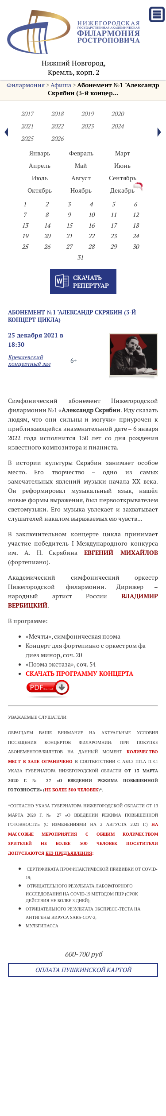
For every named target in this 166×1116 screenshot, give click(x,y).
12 (135, 215)
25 (25, 247)
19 (25, 236)
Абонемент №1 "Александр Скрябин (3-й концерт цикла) (72, 316)
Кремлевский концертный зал (29, 360)
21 (69, 236)
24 (135, 236)
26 (47, 247)
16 (91, 225)
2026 (57, 139)
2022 (57, 126)
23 (113, 236)
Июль (40, 178)
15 (69, 225)
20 (47, 236)
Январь (39, 153)
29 (113, 247)
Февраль (81, 153)
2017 (27, 114)
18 (135, 225)
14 (47, 225)
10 (91, 215)
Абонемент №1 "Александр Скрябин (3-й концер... (103, 89)
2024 (117, 126)
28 (91, 247)
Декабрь (122, 190)
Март (122, 153)
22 (91, 236)
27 (69, 247)
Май (81, 166)
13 (25, 225)
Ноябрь (81, 190)
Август (81, 178)
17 (113, 225)
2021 (27, 126)
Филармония (26, 85)
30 (135, 247)
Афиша (60, 85)
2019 (87, 114)
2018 (57, 114)
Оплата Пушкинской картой (83, 970)
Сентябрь (122, 178)
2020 (117, 114)
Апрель (39, 166)
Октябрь (39, 190)
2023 (87, 126)
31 (80, 257)
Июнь (122, 166)
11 (113, 215)
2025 (27, 139)
